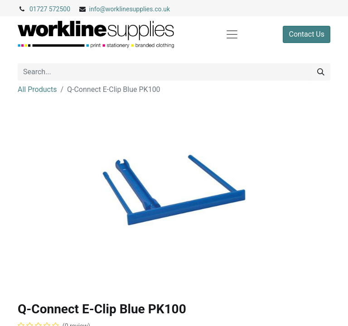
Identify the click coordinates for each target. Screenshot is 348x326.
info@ (97, 9)
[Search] (320, 72)
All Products (37, 89)
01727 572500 (49, 9)
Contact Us (306, 34)
